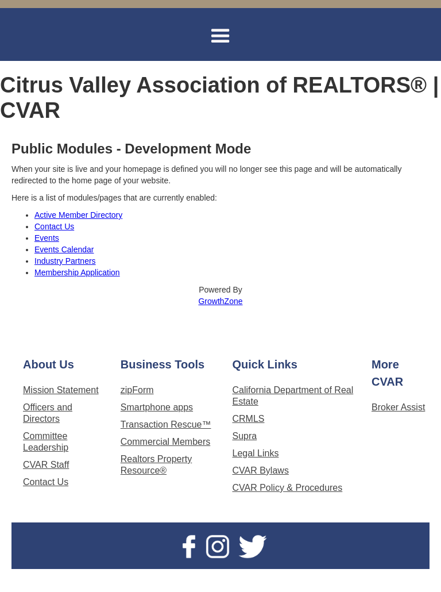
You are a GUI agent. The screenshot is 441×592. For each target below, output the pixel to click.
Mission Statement (61, 390)
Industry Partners (65, 261)
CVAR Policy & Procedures (287, 488)
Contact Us (54, 226)
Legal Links (255, 453)
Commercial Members (165, 442)
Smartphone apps (157, 407)
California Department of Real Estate (292, 395)
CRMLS (248, 419)
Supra (244, 436)
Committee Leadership (45, 441)
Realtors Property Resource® (156, 464)
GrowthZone (220, 301)
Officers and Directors (47, 413)
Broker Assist (398, 407)
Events (46, 238)
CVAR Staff (46, 465)
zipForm (137, 390)
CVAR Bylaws (260, 470)
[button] (220, 36)
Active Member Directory (78, 215)
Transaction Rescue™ (166, 424)
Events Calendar (64, 249)
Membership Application (77, 272)
